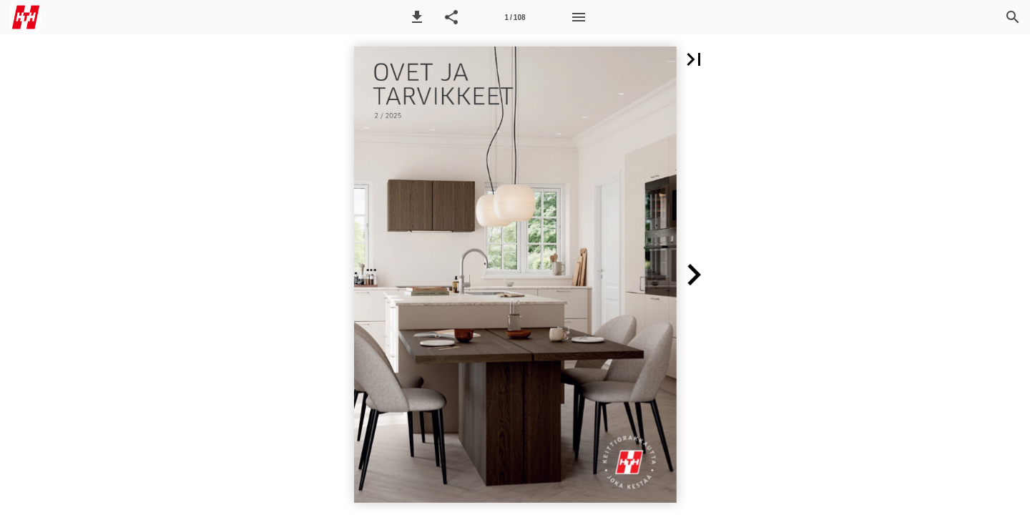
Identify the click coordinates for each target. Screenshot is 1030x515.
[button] (417, 17)
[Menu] (578, 17)
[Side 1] (515, 17)
